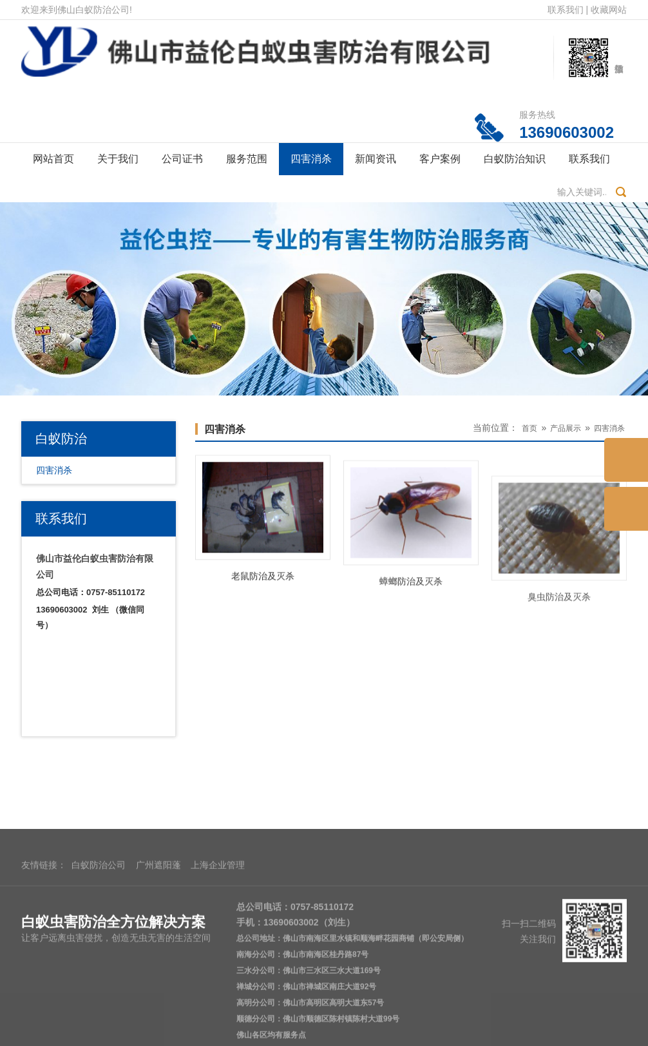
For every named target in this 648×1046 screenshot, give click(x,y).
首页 (529, 428)
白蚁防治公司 (98, 946)
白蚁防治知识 (515, 158)
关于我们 (117, 158)
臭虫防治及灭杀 (559, 634)
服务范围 (246, 158)
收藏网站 (609, 10)
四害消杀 (311, 158)
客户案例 (440, 158)
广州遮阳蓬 (158, 946)
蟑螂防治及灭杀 (411, 598)
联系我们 (566, 10)
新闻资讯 (375, 158)
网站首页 (53, 158)
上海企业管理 (218, 946)
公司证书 (182, 158)
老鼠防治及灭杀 (262, 582)
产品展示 (565, 428)
